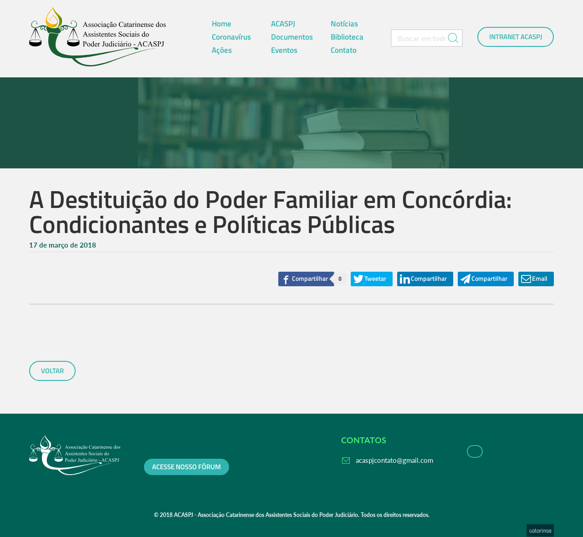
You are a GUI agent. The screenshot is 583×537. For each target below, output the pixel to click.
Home (221, 24)
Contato (344, 50)
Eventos (284, 50)
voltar (52, 371)
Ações (222, 50)
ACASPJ (283, 24)
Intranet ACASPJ (515, 37)
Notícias (344, 24)
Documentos (292, 37)
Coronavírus (231, 37)
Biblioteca (347, 37)
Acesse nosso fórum (186, 467)
